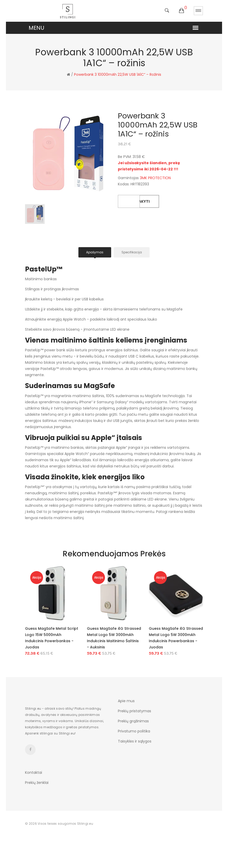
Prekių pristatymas (134, 711)
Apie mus (126, 700)
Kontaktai (33, 772)
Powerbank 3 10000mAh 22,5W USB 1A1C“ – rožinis (117, 74)
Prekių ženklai (36, 782)
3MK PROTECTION (155, 177)
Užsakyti (141, 201)
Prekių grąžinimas (133, 721)
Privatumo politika (134, 731)
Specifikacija (131, 252)
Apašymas (94, 252)
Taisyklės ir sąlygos (134, 741)
